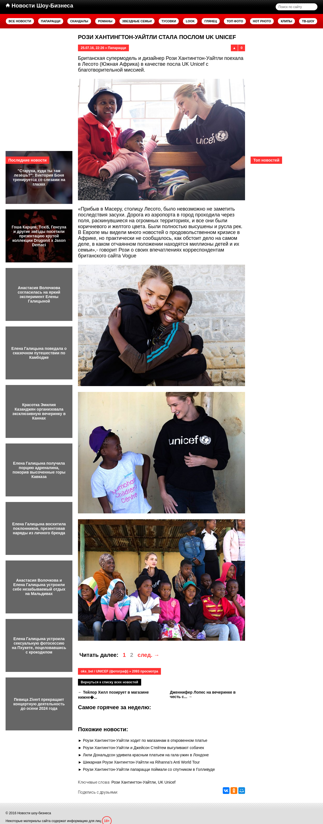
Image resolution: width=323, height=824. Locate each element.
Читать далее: (98, 655)
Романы (105, 21)
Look (190, 21)
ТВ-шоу (308, 21)
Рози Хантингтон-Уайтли (133, 782)
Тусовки (168, 21)
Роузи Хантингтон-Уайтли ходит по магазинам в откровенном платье (145, 740)
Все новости (20, 21)
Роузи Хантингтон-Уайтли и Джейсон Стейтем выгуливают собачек (143, 747)
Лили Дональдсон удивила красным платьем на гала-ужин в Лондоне (146, 755)
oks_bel (87, 671)
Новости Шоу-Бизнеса (39, 6)
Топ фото (235, 21)
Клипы (286, 21)
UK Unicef (166, 782)
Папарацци (50, 21)
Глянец (210, 21)
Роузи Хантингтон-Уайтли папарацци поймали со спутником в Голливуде (149, 769)
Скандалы (79, 21)
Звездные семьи (137, 21)
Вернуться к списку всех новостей (109, 682)
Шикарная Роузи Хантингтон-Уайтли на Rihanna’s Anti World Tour (141, 762)
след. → (149, 655)
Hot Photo (262, 21)
